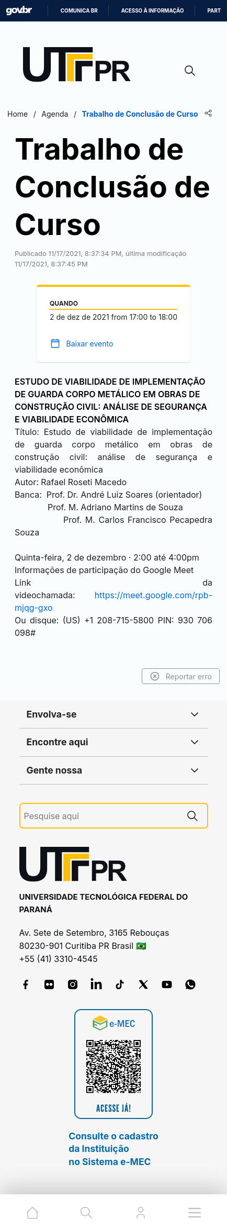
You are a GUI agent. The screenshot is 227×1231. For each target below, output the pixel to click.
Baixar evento (89, 343)
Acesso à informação (152, 11)
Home (17, 113)
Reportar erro (181, 676)
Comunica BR (79, 11)
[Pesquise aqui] (101, 816)
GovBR (19, 11)
